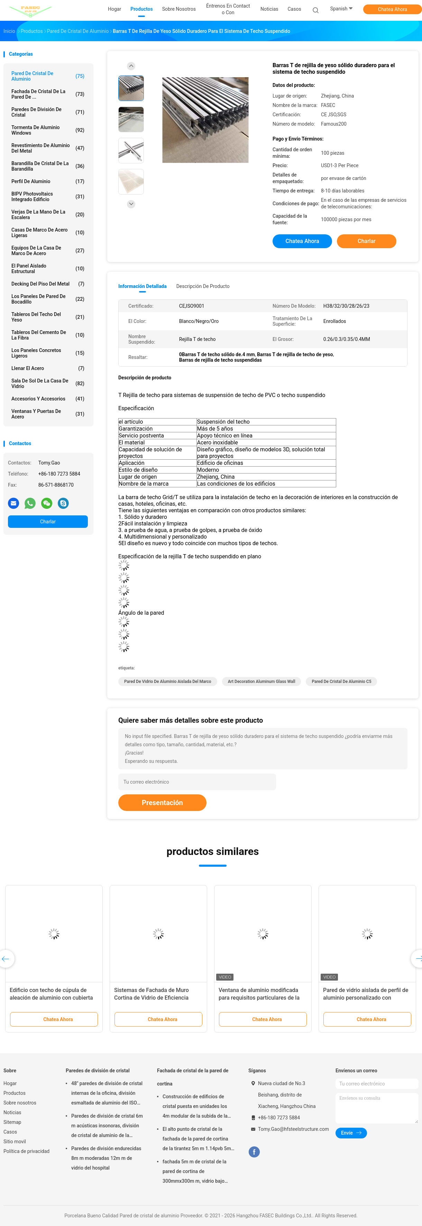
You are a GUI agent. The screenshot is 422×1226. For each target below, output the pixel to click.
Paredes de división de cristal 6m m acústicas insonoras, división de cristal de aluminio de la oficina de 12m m (107, 1126)
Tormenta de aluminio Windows (47, 130)
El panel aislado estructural (47, 268)
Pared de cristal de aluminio (47, 76)
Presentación (162, 803)
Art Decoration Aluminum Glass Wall (261, 681)
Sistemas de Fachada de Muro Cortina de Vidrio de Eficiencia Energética (151, 998)
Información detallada (142, 286)
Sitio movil (14, 1141)
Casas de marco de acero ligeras (47, 232)
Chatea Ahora (392, 9)
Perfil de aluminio (47, 181)
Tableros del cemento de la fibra (47, 335)
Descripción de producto (203, 286)
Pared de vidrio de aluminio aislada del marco (167, 681)
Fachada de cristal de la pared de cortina (192, 1077)
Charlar (48, 521)
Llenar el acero (47, 368)
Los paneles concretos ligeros (47, 353)
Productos (14, 1093)
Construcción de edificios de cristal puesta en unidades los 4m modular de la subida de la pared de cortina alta (195, 1107)
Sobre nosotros (19, 1103)
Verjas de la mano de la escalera (47, 214)
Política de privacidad (26, 1151)
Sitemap (12, 1122)
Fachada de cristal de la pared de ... (47, 94)
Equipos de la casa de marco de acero (47, 250)
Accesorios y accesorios (47, 398)
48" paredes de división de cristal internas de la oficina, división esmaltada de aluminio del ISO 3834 (107, 1094)
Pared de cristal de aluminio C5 (341, 681)
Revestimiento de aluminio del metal (47, 148)
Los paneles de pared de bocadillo (47, 299)
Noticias (12, 1112)
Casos (10, 1132)
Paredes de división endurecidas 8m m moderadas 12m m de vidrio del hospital (106, 1158)
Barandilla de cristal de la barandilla (47, 166)
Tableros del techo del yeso (47, 317)
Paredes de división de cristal (47, 112)
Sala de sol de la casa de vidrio (47, 383)
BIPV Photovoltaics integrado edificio (47, 196)
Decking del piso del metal (47, 283)
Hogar (10, 1083)
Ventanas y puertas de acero (47, 414)
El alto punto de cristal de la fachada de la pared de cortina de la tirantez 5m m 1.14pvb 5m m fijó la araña (197, 1139)
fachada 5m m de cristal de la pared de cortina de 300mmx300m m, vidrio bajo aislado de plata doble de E (194, 1172)
